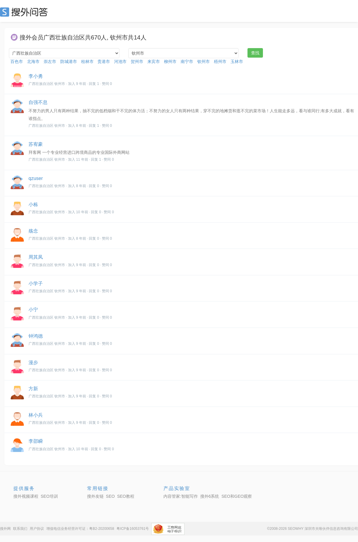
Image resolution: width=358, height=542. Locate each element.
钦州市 (203, 61)
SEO (25, 12)
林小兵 (36, 415)
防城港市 (68, 61)
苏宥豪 (36, 144)
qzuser (36, 178)
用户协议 (37, 529)
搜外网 (5, 529)
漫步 (33, 362)
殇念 (33, 230)
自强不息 (38, 102)
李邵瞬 (36, 441)
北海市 (33, 61)
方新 (33, 388)
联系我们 (20, 529)
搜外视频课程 (25, 496)
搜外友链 (95, 496)
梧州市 (220, 61)
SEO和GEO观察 (236, 496)
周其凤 (36, 257)
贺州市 (137, 61)
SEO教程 (125, 496)
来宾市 (153, 61)
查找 (255, 52)
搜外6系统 (209, 496)
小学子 (36, 283)
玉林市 (237, 61)
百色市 (16, 61)
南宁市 (187, 61)
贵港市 (103, 61)
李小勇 (36, 76)
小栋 (33, 204)
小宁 (33, 309)
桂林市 (87, 61)
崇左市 (50, 61)
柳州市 (170, 61)
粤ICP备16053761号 (132, 529)
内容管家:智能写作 (180, 496)
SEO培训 (49, 496)
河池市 (120, 61)
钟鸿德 (36, 336)
